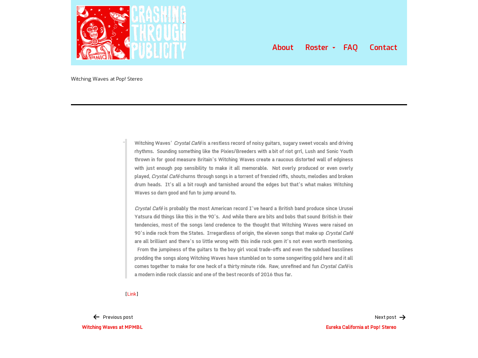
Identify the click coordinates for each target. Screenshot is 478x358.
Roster (316, 48)
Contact (383, 48)
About (283, 48)
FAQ (351, 48)
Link (131, 294)
